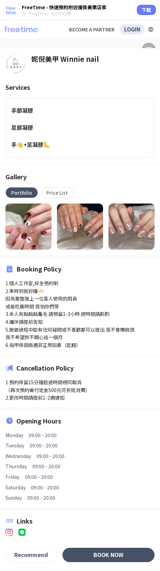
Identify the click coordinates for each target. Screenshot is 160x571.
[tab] (21, 192)
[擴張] (151, 29)
